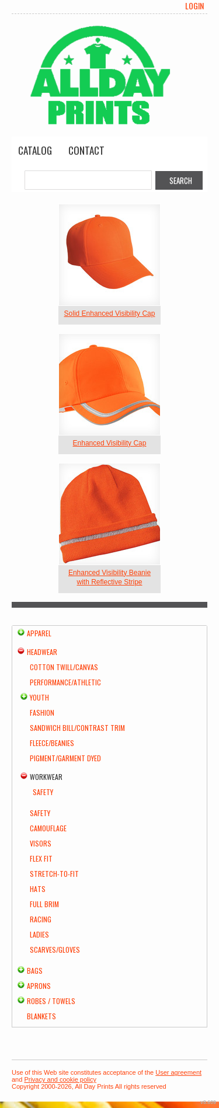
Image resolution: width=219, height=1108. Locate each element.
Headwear (42, 652)
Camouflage (48, 828)
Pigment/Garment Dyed (65, 758)
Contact (86, 150)
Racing (40, 919)
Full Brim (44, 904)
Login (194, 6)
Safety (43, 792)
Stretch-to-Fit (54, 874)
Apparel (39, 633)
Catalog (35, 150)
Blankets (41, 1016)
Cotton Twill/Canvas (64, 667)
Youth (39, 697)
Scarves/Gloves (55, 949)
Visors (40, 843)
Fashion (42, 712)
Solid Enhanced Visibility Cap (109, 313)
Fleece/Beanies (52, 743)
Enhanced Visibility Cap (110, 443)
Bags (35, 970)
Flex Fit (41, 858)
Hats (38, 889)
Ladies (39, 934)
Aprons (39, 986)
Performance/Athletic (65, 682)
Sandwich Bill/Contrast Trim (77, 728)
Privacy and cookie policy (60, 1079)
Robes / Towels (51, 1001)
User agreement (178, 1072)
